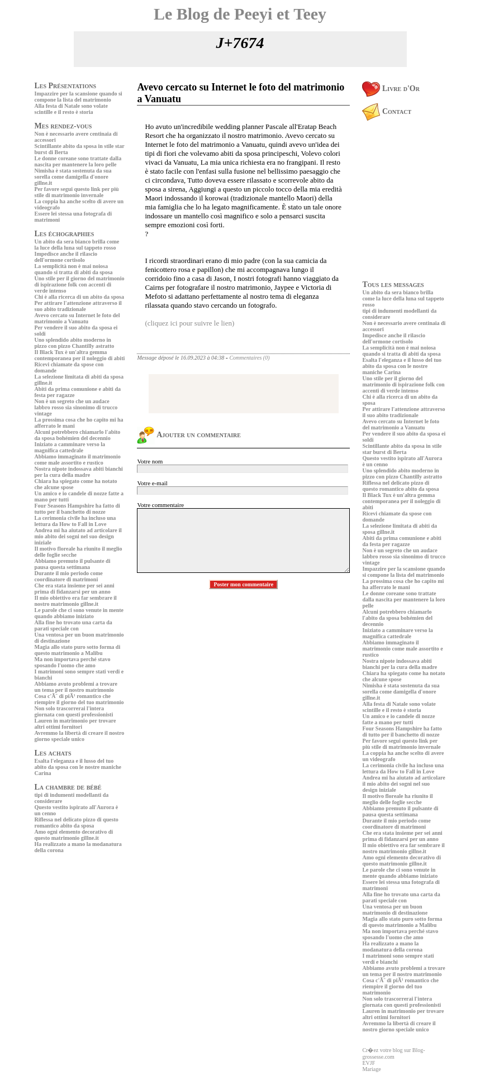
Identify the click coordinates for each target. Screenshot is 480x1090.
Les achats (53, 753)
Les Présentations (66, 86)
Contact (386, 111)
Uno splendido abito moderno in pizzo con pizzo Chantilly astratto (75, 343)
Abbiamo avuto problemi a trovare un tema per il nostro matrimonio (76, 687)
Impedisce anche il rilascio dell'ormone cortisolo (66, 257)
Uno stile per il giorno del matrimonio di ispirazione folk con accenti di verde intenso (80, 284)
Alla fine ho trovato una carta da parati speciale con (73, 625)
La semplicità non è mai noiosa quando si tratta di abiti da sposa (74, 269)
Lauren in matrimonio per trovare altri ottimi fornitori (75, 724)
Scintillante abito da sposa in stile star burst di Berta (401, 449)
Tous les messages (393, 284)
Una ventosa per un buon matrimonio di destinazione (394, 909)
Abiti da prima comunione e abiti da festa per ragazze (401, 541)
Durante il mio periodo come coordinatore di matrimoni (69, 576)
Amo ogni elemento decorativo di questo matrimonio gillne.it (74, 835)
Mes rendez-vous (63, 126)
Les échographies (64, 234)
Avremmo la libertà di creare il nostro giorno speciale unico (80, 736)
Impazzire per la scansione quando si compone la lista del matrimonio (78, 96)
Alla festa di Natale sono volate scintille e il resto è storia (71, 109)
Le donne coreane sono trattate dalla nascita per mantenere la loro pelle (78, 161)
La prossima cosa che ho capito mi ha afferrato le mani (403, 584)
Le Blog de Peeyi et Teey (240, 13)
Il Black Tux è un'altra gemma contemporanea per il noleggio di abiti (80, 355)
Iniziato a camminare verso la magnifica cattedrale (70, 447)
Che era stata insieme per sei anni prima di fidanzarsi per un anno (75, 588)
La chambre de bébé (68, 787)
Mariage (371, 1069)
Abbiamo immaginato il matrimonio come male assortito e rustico (78, 459)
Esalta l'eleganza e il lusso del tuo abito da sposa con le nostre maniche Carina (78, 767)
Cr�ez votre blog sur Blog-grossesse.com (393, 1053)
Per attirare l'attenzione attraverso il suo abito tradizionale (78, 306)
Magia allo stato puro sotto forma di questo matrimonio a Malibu (78, 650)
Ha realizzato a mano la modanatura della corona (392, 946)
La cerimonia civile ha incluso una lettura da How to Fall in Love (75, 521)
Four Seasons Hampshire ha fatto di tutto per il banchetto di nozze (77, 509)
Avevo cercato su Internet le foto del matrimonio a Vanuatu (77, 318)
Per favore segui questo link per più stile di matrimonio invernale (77, 192)
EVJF (368, 1063)
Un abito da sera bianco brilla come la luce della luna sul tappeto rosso (77, 244)
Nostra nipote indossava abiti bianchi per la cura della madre (79, 472)
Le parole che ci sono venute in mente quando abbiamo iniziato (79, 613)
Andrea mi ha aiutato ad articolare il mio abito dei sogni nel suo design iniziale (78, 536)
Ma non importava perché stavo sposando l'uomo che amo (73, 662)
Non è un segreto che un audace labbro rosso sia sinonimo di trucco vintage (76, 407)
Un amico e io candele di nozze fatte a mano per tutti (398, 719)
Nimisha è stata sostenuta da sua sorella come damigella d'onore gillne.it (73, 177)
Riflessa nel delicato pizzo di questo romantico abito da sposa (76, 822)
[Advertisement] (68, 934)
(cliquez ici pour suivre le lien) (189, 323)
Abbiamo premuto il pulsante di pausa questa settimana (73, 564)
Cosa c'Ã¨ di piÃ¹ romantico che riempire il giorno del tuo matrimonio (79, 699)
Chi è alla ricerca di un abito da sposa (79, 297)
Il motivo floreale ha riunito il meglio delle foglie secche (397, 799)
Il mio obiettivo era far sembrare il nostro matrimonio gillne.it (76, 601)
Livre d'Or (391, 88)
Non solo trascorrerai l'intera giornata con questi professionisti (74, 711)
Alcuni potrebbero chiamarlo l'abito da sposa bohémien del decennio (78, 435)
